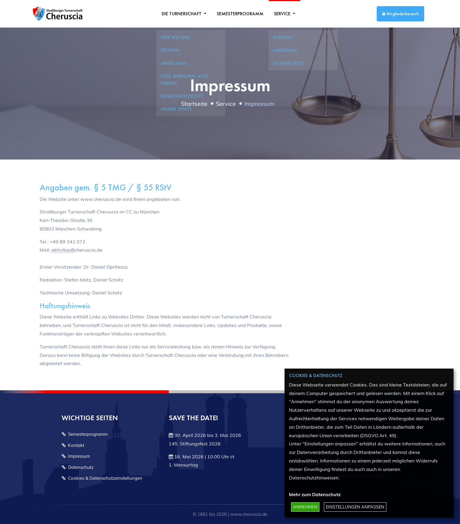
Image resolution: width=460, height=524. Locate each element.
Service (283, 14)
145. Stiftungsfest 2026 (195, 444)
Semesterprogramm (85, 434)
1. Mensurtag (183, 465)
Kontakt (73, 445)
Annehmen (305, 507)
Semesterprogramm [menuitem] (240, 14)
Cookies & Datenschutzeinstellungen (102, 478)
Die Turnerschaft (182, 14)
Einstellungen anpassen (355, 507)
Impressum (76, 456)
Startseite (194, 103)
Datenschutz (78, 467)
